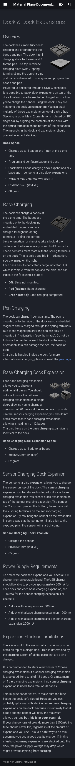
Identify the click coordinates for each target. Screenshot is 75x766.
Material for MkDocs (25, 761)
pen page (65, 359)
